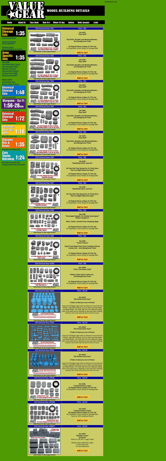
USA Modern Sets (8, 82)
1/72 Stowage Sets (9, 123)
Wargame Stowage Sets (11, 110)
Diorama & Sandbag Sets (11, 149)
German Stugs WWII (9, 75)
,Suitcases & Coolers (12, 48)
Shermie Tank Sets (9, 69)
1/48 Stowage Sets (9, 97)
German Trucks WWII (10, 73)
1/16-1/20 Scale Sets (9, 136)
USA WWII (6, 62)
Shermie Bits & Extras (10, 71)
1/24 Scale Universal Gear (10, 162)
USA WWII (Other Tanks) (11, 64)
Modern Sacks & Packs (10, 84)
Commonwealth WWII (10, 67)
